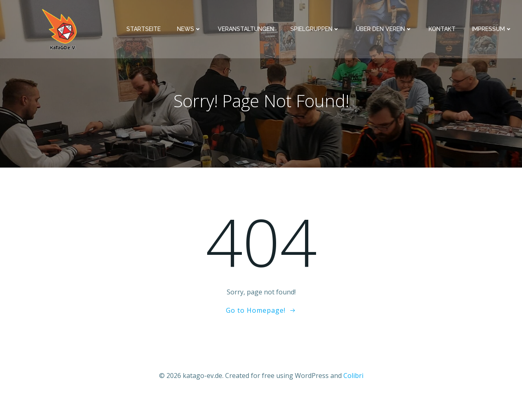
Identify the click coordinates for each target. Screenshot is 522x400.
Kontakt (442, 29)
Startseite (143, 29)
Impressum (492, 29)
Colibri (353, 375)
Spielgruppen (315, 29)
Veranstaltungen (246, 29)
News (189, 29)
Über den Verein (384, 29)
